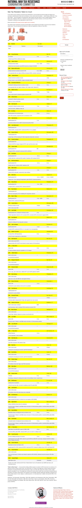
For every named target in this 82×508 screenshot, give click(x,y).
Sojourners (71, 496)
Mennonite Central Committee (59, 494)
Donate (64, 7)
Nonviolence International (64, 496)
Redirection (65, 29)
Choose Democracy (65, 491)
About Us (58, 7)
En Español (50, 7)
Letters (64, 35)
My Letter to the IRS (65, 86)
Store (44, 7)
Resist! (18, 7)
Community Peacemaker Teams (59, 489)
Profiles (64, 37)
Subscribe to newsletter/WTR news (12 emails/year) (66, 60)
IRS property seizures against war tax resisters (25, 22)
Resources (33, 7)
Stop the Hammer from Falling (67, 89)
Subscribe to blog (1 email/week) (66, 65)
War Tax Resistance (67, 13)
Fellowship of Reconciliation (66, 492)
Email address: (66, 55)
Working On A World (65, 81)
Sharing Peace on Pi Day (66, 83)
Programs (25, 7)
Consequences (66, 18)
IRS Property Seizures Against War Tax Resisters (68, 25)
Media (39, 7)
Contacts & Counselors (67, 15)
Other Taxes (65, 34)
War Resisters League (57, 498)
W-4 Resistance (66, 39)
